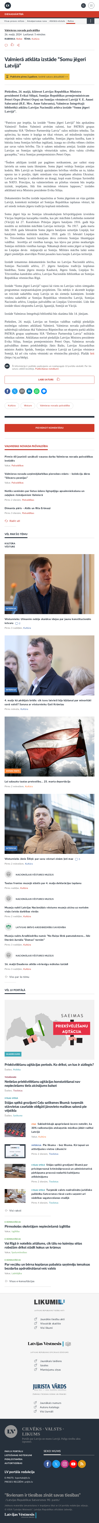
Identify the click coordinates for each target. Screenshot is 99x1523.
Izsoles (44, 1365)
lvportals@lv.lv (22, 1478)
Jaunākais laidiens (51, 1361)
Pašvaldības (18, 466)
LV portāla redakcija (20, 1472)
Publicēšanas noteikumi (47, 369)
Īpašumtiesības (19, 1252)
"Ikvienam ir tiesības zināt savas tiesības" (42, 1495)
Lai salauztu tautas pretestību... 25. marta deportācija (37, 781)
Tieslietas (18, 1091)
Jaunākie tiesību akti (52, 1319)
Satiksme (18, 1116)
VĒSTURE (10, 547)
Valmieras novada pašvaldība (22, 30)
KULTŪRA (10, 544)
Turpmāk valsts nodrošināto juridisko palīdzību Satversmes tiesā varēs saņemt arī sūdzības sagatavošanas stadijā (61, 1194)
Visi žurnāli (46, 1411)
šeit (92, 353)
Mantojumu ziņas (50, 1370)
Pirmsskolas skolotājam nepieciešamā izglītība (37, 1226)
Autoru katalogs (49, 1407)
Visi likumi (46, 1328)
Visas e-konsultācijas (22, 1281)
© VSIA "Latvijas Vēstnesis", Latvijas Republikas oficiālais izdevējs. (39, 1510)
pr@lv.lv (29, 1482)
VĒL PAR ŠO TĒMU (16, 534)
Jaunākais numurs (50, 1403)
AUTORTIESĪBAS (13, 1463)
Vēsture (28, 406)
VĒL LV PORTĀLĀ (15, 990)
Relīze (19, 39)
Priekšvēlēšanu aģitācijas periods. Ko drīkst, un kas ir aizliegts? (49, 1064)
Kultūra (36, 39)
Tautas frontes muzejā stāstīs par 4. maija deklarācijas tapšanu (43, 883)
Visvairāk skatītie (50, 1323)
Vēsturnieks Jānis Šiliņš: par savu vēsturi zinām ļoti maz (39, 859)
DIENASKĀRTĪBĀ (14, 14)
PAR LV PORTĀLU (14, 1451)
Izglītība (16, 1231)
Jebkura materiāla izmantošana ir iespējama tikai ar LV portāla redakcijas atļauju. (46, 1506)
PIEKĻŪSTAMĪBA (13, 1459)
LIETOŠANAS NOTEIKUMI (18, 1455)
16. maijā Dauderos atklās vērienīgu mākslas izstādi (36, 964)
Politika (17, 1070)
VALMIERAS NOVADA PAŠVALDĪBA (26, 446)
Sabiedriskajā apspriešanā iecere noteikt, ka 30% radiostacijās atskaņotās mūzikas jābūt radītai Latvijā (62, 1128)
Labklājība (17, 1273)
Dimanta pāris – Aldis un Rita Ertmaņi (28, 508)
